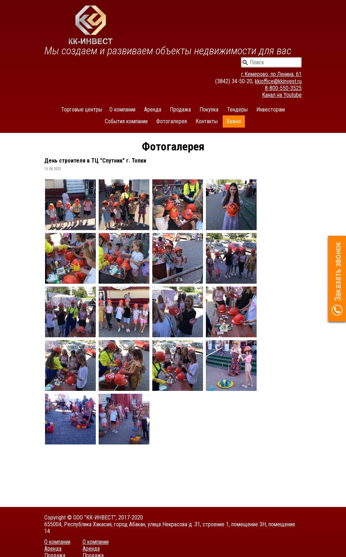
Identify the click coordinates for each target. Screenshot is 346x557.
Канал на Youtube (282, 94)
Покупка (208, 109)
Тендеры (237, 109)
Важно (233, 121)
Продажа (180, 109)
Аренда (152, 109)
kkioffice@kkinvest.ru (278, 81)
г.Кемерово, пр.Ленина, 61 (271, 74)
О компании (122, 109)
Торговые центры (81, 109)
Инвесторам (270, 109)
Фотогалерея (171, 121)
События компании (126, 121)
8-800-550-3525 (283, 88)
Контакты (207, 121)
